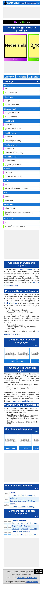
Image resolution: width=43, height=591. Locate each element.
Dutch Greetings (10, 303)
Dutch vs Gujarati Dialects (22, 401)
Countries (21, 77)
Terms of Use (15, 574)
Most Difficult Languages (30, 3)
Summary (9, 77)
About (15, 572)
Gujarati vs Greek (19, 520)
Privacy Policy (27, 574)
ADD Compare (38, 571)
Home (9, 572)
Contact (22, 572)
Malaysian (14, 498)
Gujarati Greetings (27, 269)
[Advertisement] (21, 12)
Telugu (12, 492)
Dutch (15, 59)
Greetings (31, 495)
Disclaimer (31, 572)
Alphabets (34, 77)
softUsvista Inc (32, 582)
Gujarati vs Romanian (21, 531)
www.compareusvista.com (27, 578)
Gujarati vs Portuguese (21, 526)
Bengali (13, 504)
